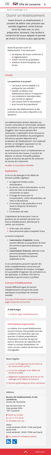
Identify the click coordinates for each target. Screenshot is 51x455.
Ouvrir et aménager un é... (18, 10)
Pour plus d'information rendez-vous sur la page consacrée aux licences (24, 300)
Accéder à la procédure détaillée (19, 165)
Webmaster (40, 452)
